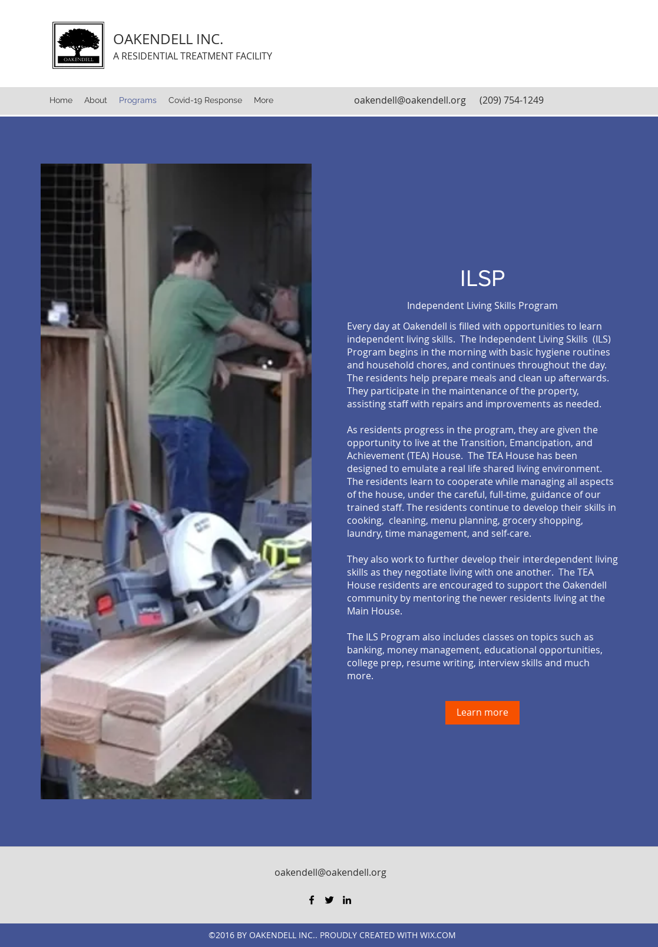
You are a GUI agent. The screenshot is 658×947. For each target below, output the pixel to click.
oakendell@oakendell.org (410, 100)
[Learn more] (482, 713)
